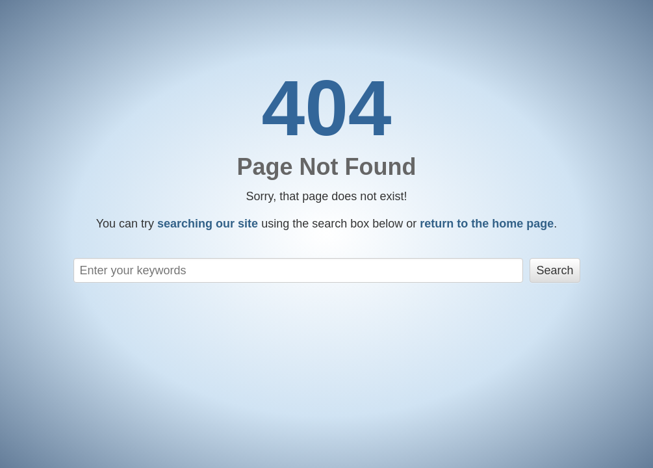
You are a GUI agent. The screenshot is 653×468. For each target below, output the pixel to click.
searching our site (207, 223)
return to (487, 223)
